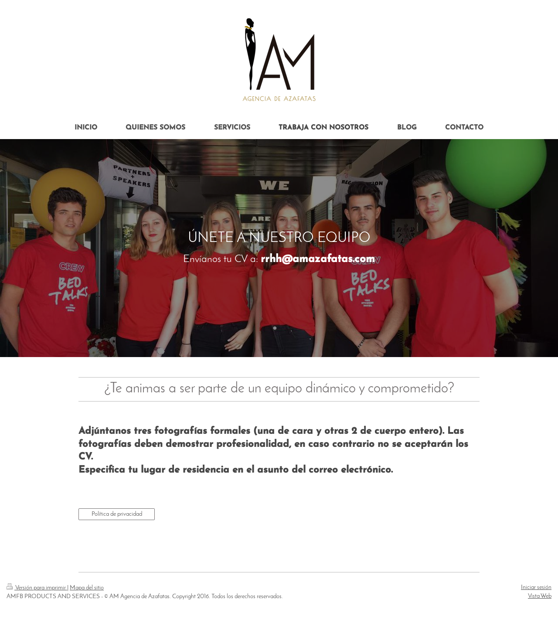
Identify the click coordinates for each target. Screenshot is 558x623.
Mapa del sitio (87, 588)
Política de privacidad (117, 514)
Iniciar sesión (536, 587)
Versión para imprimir (37, 588)
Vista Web (539, 596)
